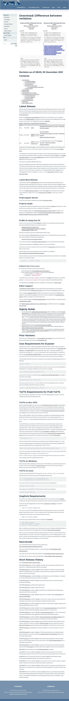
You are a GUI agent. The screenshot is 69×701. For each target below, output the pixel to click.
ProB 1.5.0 (26, 618)
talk (32, 25)
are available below (39, 157)
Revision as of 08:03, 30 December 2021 (29, 23)
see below (59, 141)
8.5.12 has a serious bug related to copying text (53, 410)
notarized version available (45, 192)
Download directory (42, 339)
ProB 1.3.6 (26, 635)
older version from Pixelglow (54, 527)
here (56, 172)
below (47, 190)
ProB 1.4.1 (26, 624)
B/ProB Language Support (40, 299)
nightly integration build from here (39, 311)
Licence (6, 28)
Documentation (34, 9)
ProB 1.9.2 (27, 582)
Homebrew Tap (34, 143)
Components (21, 9)
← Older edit (31, 28)
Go (12, 43)
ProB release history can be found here (31, 559)
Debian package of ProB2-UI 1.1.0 (29, 230)
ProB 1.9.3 (26, 577)
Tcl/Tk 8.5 (42, 128)
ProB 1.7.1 (26, 600)
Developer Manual (8, 24)
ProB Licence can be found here (33, 117)
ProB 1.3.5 (26, 642)
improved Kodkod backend (55, 637)
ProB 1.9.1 (26, 584)
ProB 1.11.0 (27, 566)
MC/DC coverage (44, 620)
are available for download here (45, 338)
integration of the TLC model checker (49, 631)
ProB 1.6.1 (27, 609)
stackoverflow (50, 172)
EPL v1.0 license (51, 689)
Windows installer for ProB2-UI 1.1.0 (30, 227)
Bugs (53, 9)
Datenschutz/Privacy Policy (21, 691)
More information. (60, 689)
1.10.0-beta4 (34, 182)
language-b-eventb (32, 292)
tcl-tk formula (56, 434)
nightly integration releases (31, 190)
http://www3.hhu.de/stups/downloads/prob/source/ (30, 543)
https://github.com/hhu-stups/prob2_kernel (54, 550)
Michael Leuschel (30, 119)
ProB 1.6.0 (26, 614)
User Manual (7, 19)
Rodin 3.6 (53, 206)
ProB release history (23, 114)
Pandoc (50, 277)
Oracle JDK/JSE (29, 350)
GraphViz (47, 128)
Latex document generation (50, 605)
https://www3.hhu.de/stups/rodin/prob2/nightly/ (38, 330)
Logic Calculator (8, 30)
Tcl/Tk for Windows (44, 131)
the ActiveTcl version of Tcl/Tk (50, 404)
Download (46, 9)
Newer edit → (54, 28)
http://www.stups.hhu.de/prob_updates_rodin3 (44, 210)
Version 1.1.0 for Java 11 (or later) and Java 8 (32, 239)
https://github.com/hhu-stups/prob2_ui (41, 270)
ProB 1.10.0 (27, 573)
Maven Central (58, 282)
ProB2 (31, 282)
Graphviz (42, 144)
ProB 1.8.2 (26, 591)
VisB (36, 244)
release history (52, 246)
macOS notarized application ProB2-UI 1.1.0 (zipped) (33, 228)
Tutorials (6, 21)
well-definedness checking (25, 301)
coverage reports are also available (43, 324)
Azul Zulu (35, 241)
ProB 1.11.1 (27, 562)
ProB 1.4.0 (26, 629)
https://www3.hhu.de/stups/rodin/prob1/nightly (49, 212)
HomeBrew (50, 516)
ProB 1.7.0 (26, 605)
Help (16, 45)
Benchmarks (7, 26)
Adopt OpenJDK (41, 241)
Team (64, 9)
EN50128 (47, 121)
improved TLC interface (24, 622)
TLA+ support (30, 643)
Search (15, 43)
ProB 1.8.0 (27, 596)
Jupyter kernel (58, 591)
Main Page (6, 17)
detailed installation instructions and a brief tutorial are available (33, 214)
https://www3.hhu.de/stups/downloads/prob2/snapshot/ (31, 253)
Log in (5, 39)
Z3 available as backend (56, 614)
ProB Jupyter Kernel (47, 200)
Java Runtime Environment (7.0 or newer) (49, 126)
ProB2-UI (39, 222)
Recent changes (7, 35)
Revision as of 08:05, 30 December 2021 (53, 23)
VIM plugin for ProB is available (27, 288)
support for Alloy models (24, 593)
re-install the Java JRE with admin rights (49, 374)
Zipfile (32, 134)
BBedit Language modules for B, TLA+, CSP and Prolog (34, 303)
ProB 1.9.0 (26, 587)
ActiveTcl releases (41, 463)
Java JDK (42, 142)
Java (34, 147)
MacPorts (53, 430)
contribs (36, 25)
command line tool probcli (36, 290)
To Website (11, 691)
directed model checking (45, 614)
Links (59, 9)
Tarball (32, 127)
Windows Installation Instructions (47, 137)
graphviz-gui (47, 501)
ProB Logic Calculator (43, 646)
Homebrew (46, 430)
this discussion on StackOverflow (33, 353)
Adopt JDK (61, 126)
